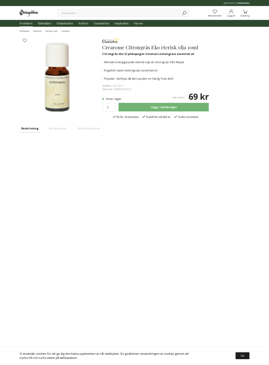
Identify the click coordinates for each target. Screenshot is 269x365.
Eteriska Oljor (51, 31)
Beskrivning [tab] (30, 128)
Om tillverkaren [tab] (88, 128)
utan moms (229, 3)
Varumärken (101, 23)
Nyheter (83, 23)
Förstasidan (25, 31)
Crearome (65, 31)
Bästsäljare (44, 23)
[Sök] (184, 13)
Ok (242, 356)
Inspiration (121, 23)
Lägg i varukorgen (164, 107)
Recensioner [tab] (58, 128)
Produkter (26, 23)
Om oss (138, 23)
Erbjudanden (65, 23)
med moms (243, 3)
